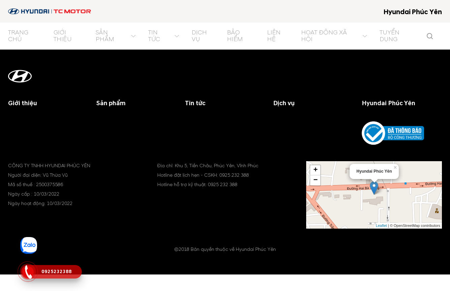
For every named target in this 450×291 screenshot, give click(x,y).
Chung (193, 126)
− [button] (315, 197)
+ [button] (315, 187)
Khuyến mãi (199, 135)
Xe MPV (105, 135)
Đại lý (192, 118)
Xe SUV (105, 126)
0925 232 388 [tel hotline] (234, 192)
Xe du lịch (108, 118)
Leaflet (381, 242)
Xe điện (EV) (111, 143)
